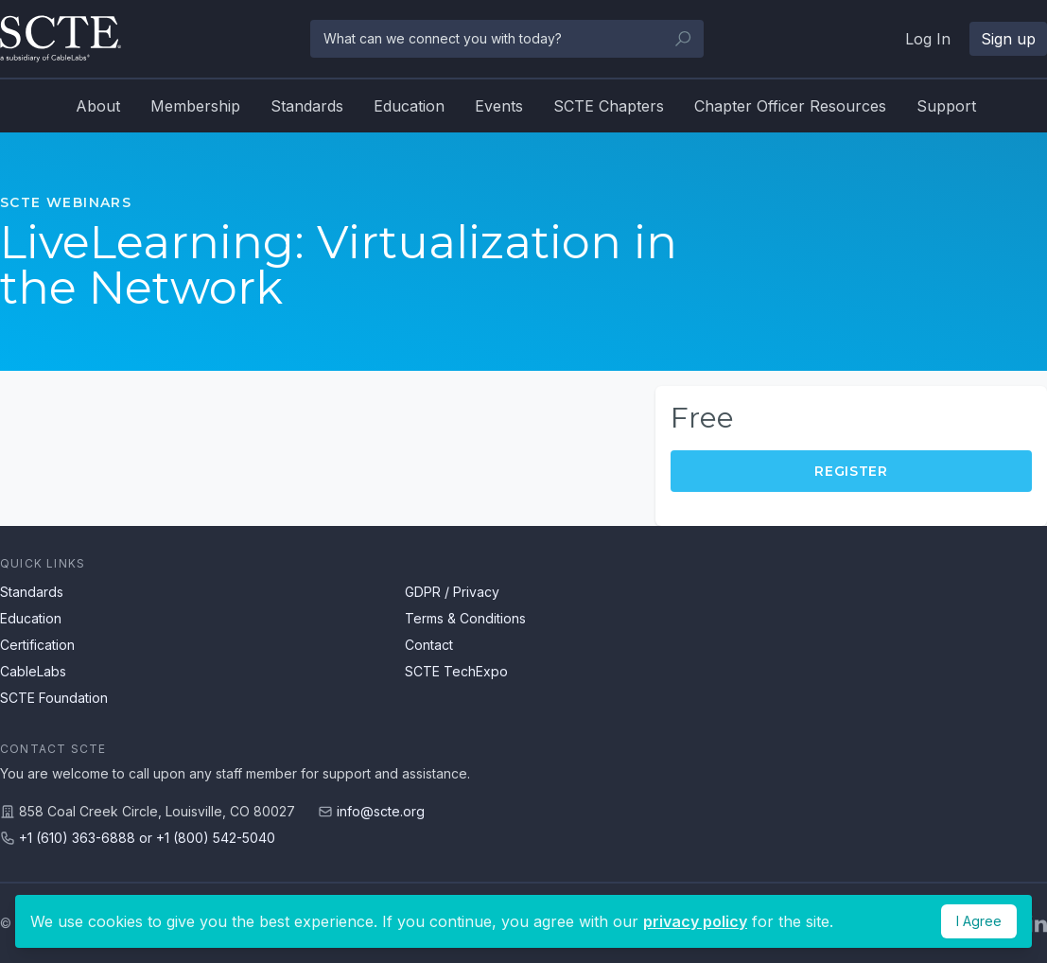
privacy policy (695, 921)
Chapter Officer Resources (790, 105)
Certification (37, 645)
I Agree (979, 921)
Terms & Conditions (465, 618)
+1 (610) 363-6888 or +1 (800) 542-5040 (147, 838)
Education (409, 105)
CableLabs (33, 671)
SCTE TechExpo (456, 671)
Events (499, 105)
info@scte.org (381, 811)
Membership (195, 105)
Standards (306, 105)
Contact (429, 645)
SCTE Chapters (608, 105)
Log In (928, 38)
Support (946, 105)
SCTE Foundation (54, 698)
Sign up (1008, 38)
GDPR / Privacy (452, 592)
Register (851, 471)
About (98, 105)
